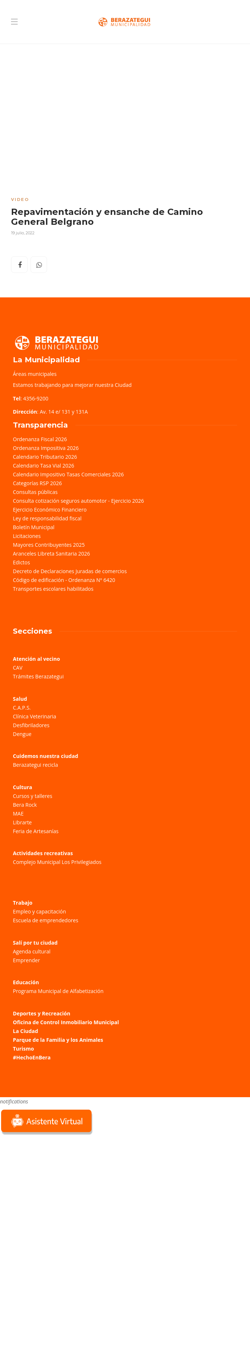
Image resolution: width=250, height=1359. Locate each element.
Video (20, 199)
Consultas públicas (35, 491)
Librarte (22, 822)
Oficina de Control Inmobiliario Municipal (66, 1022)
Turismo (23, 1048)
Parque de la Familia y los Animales (58, 1039)
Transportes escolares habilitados (53, 588)
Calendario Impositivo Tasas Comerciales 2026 (68, 474)
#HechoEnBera (32, 1057)
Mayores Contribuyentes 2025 (49, 544)
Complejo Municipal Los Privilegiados (57, 861)
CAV (17, 667)
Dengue (22, 733)
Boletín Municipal (33, 527)
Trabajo (22, 902)
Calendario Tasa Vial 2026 (43, 465)
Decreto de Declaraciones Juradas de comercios (70, 571)
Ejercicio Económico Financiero (50, 509)
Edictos (21, 562)
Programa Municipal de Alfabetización (58, 991)
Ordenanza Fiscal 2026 (40, 439)
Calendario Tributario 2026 (45, 456)
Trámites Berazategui (38, 676)
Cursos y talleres (32, 795)
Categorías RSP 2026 (37, 483)
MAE (18, 813)
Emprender (26, 960)
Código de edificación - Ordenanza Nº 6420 (64, 579)
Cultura (22, 787)
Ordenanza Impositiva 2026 (46, 447)
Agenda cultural (31, 951)
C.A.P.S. (22, 707)
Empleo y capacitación (39, 911)
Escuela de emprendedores (45, 920)
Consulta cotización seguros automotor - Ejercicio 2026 (78, 500)
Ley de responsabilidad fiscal (47, 518)
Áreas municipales (35, 373)
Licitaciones (27, 535)
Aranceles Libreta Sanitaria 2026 (51, 553)
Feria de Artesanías (35, 831)
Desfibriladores (31, 725)
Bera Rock (25, 804)
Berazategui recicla (35, 764)
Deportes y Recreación (41, 1013)
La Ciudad (25, 1031)
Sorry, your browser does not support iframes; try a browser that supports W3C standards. (55, 1188)
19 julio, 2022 (23, 232)
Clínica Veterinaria (34, 716)
